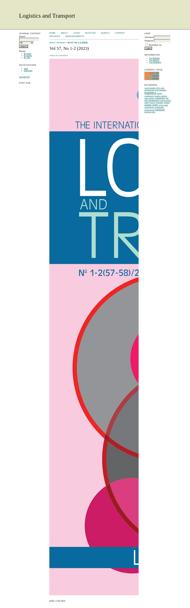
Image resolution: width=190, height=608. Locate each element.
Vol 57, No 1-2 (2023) (78, 42)
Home (52, 33)
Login (76, 33)
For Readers (154, 58)
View (26, 69)
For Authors (154, 60)
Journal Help (24, 77)
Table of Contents (58, 55)
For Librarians (155, 62)
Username (149, 37)
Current (120, 33)
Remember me (155, 45)
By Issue (27, 54)
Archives (54, 36)
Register (90, 33)
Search (105, 33)
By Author (28, 56)
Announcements (74, 36)
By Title (27, 58)
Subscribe (28, 71)
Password (149, 41)
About (64, 33)
